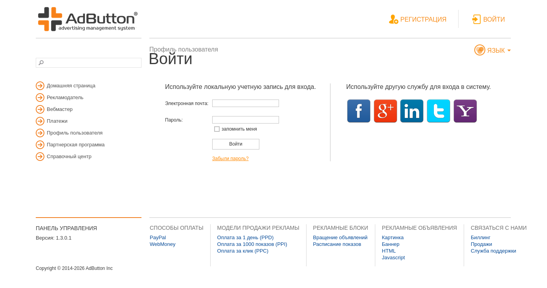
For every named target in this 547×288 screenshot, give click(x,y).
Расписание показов (337, 244)
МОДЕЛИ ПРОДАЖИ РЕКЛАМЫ (258, 228)
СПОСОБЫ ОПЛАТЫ (177, 228)
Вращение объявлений (340, 237)
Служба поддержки (493, 251)
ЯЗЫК (492, 50)
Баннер (391, 244)
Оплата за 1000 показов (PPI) (252, 244)
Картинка (393, 237)
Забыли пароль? (230, 158)
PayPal (158, 237)
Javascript (393, 257)
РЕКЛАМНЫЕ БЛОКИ (340, 228)
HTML (389, 251)
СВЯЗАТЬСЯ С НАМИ (499, 228)
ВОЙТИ (488, 20)
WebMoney (163, 244)
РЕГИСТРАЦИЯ (417, 20)
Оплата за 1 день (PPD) (245, 237)
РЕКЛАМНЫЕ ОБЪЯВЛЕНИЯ (419, 228)
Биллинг (480, 237)
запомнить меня (239, 129)
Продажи (481, 244)
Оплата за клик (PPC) (243, 251)
